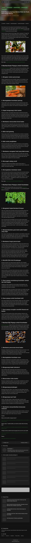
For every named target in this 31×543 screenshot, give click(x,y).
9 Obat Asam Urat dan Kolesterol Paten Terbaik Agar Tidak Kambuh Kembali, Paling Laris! (16, 500)
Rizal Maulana (4, 15)
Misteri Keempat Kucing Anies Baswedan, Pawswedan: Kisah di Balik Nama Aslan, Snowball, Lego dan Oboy (17, 505)
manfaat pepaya (20, 29)
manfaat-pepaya (4, 9)
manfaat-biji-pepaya (9, 7)
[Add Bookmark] (17, 15)
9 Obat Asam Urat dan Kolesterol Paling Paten (14, 181)
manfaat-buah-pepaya (17, 7)
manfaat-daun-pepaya (24, 7)
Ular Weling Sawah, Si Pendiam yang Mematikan (15, 518)
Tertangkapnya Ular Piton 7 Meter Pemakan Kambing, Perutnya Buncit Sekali (17, 514)
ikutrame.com (6, 1)
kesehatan (3, 7)
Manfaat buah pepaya (5, 68)
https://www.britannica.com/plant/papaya (8, 438)
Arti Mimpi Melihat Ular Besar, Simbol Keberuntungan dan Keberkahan (16, 510)
